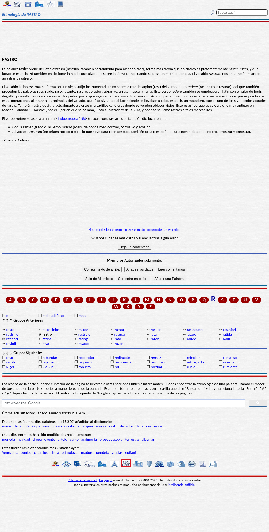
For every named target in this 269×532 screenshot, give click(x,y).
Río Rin (47, 366)
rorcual (156, 366)
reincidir (193, 357)
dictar (18, 426)
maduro (87, 452)
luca (46, 452)
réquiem (85, 362)
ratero (191, 334)
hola (55, 452)
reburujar (49, 357)
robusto (85, 366)
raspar (156, 329)
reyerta (228, 362)
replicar (48, 362)
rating (83, 339)
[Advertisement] (134, 39)
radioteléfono (53, 315)
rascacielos (50, 329)
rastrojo (84, 334)
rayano (120, 343)
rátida (227, 334)
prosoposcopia (110, 439)
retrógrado (195, 362)
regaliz (156, 357)
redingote (122, 357)
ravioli (11, 343)
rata (153, 334)
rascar (83, 329)
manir (6, 426)
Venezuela (10, 452)
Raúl (226, 339)
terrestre (132, 439)
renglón (12, 362)
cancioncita (65, 426)
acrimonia (89, 439)
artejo (62, 439)
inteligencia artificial (181, 485)
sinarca (100, 426)
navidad (24, 439)
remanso (230, 357)
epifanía (131, 452)
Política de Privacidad (82, 480)
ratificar (12, 339)
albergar (148, 439)
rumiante (230, 366)
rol (117, 366)
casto (113, 426)
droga (37, 439)
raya (45, 343)
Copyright (105, 480)
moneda (8, 439)
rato (118, 339)
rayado (84, 343)
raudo (191, 339)
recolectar (86, 357)
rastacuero (195, 329)
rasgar (119, 329)
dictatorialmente (149, 426)
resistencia (123, 362)
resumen (158, 362)
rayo (9, 357)
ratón (155, 339)
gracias (117, 452)
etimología (70, 452)
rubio (191, 366)
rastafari (229, 329)
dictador (126, 426)
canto (74, 439)
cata (37, 452)
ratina (46, 339)
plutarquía (85, 426)
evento (49, 439)
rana (82, 315)
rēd (83, 118)
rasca (10, 329)
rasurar (119, 334)
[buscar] (123, 403)
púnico (26, 452)
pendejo (102, 452)
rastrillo (12, 334)
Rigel (10, 366)
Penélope (33, 426)
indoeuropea (68, 118)
